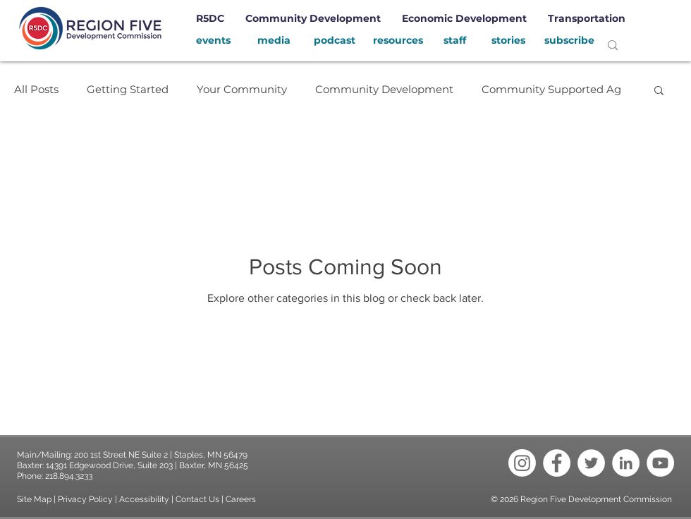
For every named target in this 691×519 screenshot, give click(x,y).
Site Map (34, 499)
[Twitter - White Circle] (591, 463)
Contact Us (197, 499)
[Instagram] (522, 463)
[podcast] (334, 41)
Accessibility (145, 499)
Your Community (242, 89)
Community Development (384, 89)
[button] (659, 91)
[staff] (454, 41)
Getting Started (128, 89)
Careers (241, 499)
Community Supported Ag (551, 89)
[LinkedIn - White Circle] (626, 463)
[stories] (508, 41)
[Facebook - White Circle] (556, 463)
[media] (273, 41)
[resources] (398, 41)
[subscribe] (569, 41)
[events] (213, 41)
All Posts (36, 89)
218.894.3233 (68, 476)
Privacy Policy (85, 499)
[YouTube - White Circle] (660, 463)
